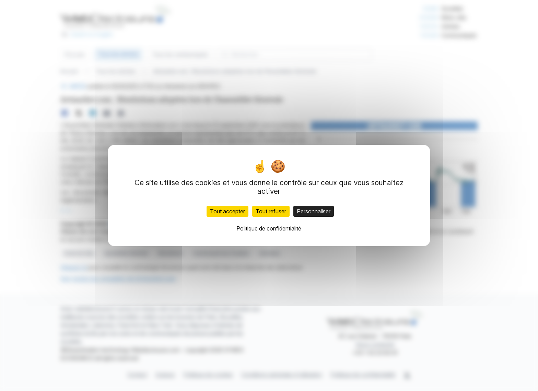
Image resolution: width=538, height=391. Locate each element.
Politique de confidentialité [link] (268, 228)
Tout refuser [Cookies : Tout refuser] (271, 211)
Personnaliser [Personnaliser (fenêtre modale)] (313, 211)
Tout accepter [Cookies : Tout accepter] (227, 211)
